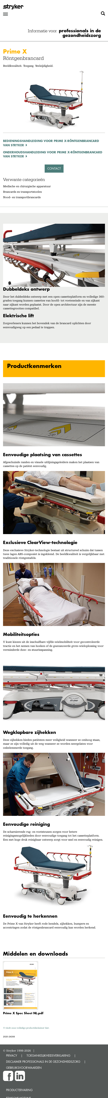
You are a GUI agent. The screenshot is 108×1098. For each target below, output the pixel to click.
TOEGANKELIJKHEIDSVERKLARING (48, 1055)
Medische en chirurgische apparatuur (27, 186)
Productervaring (19, 1090)
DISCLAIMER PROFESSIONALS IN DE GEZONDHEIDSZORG (43, 1062)
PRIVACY (11, 1055)
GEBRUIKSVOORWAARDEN (24, 1068)
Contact (54, 168)
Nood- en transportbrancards (22, 197)
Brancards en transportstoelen (22, 191)
